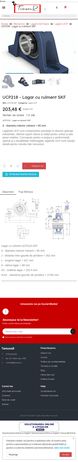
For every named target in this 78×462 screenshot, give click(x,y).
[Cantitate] (11, 166)
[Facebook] (5, 311)
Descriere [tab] (8, 191)
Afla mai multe (62, 447)
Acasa (4, 24)
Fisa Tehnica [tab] (26, 191)
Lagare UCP (61, 24)
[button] (3, 7)
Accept (65, 454)
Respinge (13, 454)
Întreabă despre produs (20, 174)
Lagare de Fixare (39, 24)
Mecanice (19, 24)
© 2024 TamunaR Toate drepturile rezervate (39, 415)
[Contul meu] (45, 9)
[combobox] (39, 16)
